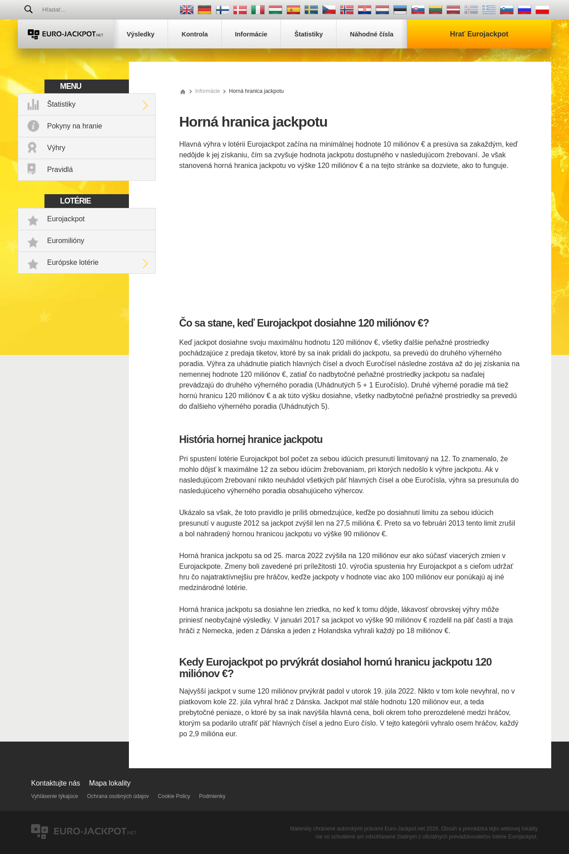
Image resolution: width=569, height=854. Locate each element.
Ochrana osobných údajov (118, 796)
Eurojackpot (66, 219)
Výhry (56, 148)
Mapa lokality (109, 783)
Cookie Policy (174, 796)
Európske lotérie (73, 262)
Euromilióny (65, 240)
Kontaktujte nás (55, 783)
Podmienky (212, 796)
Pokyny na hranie (74, 126)
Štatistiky (61, 104)
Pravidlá (60, 169)
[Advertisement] (350, 244)
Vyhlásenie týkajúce (54, 796)
